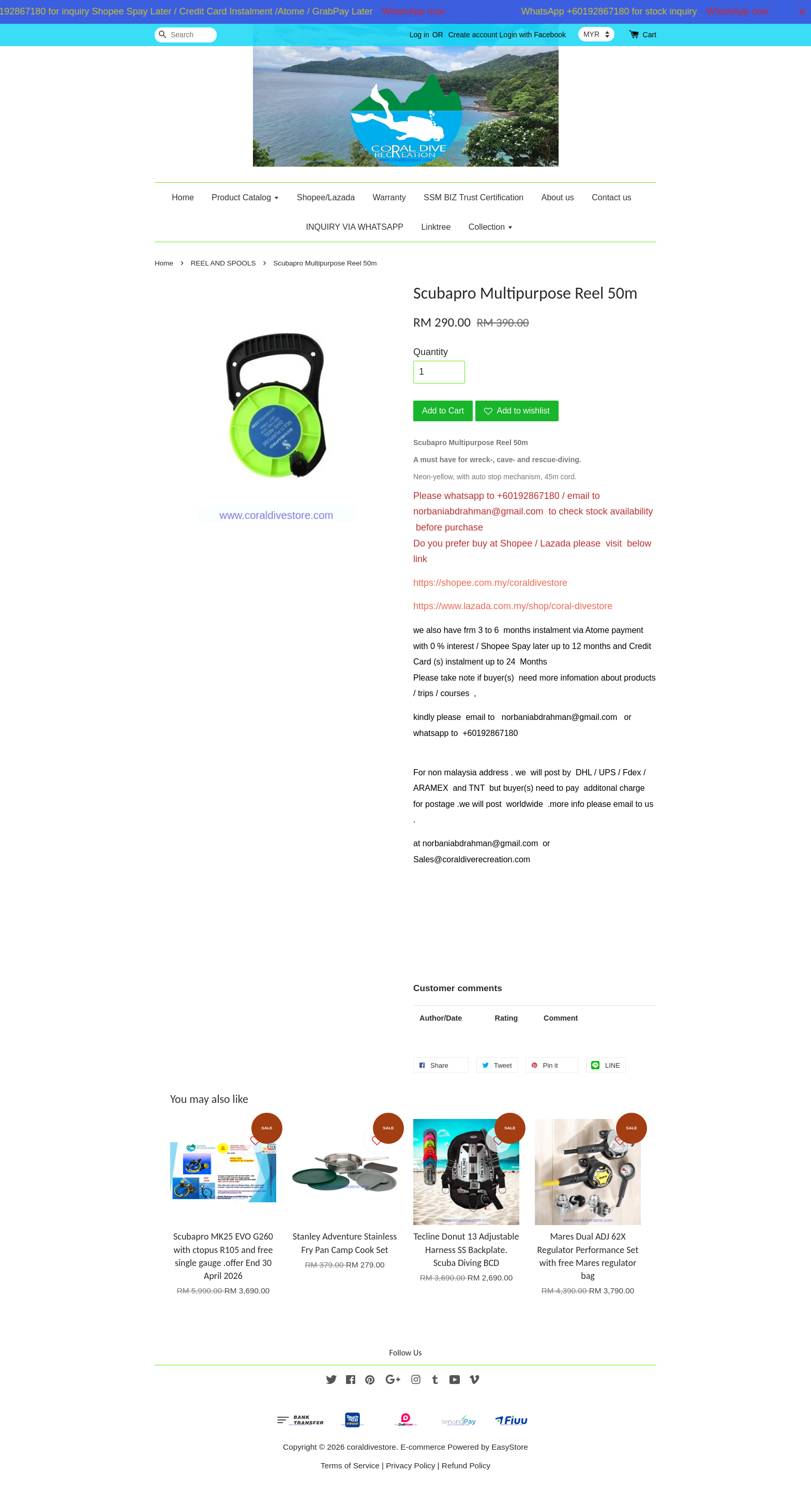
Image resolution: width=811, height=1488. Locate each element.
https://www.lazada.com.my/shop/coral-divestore (512, 606)
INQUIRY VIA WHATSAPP (354, 227)
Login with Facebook (533, 35)
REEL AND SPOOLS (223, 263)
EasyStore (509, 1446)
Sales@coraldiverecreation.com (471, 859)
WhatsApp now (426, 11)
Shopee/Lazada (326, 197)
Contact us (611, 197)
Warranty (389, 197)
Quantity (430, 352)
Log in (419, 35)
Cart (649, 35)
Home (183, 197)
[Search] (186, 34)
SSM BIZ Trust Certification (473, 197)
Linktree (435, 227)
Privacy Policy (410, 1465)
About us (558, 197)
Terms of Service (350, 1465)
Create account (473, 35)
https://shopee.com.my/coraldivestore (490, 583)
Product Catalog (245, 197)
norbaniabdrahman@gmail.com (478, 511)
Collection (491, 227)
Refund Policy (466, 1465)
